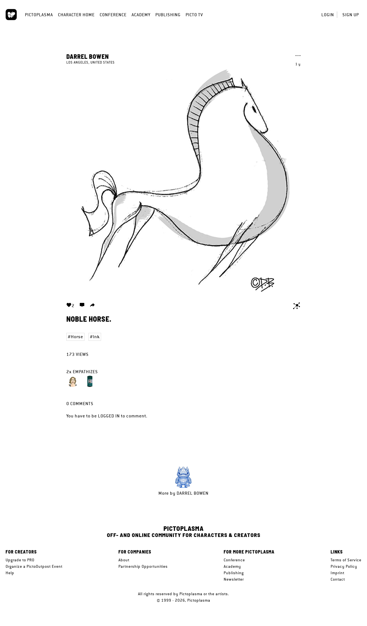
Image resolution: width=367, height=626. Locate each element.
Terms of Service (346, 559)
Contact (338, 579)
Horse (77, 337)
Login (327, 15)
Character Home (76, 15)
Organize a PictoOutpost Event (34, 566)
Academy (141, 15)
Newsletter (234, 579)
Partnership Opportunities (143, 566)
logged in (109, 416)
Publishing (168, 15)
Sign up (350, 15)
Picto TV (194, 15)
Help (10, 572)
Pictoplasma (39, 15)
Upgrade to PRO (20, 559)
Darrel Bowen (87, 56)
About (123, 559)
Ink (96, 337)
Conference (113, 15)
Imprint (337, 572)
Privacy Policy (344, 566)
